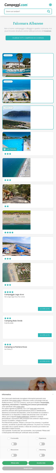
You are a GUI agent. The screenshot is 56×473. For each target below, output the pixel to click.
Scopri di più (40, 69)
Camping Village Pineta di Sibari (36, 243)
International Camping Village (38, 111)
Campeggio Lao (32, 163)
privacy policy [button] (16, 400)
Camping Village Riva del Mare (38, 85)
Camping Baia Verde (13, 321)
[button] (53, 394)
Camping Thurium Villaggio (36, 216)
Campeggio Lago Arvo (14, 294)
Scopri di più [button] (28, 468)
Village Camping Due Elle (35, 137)
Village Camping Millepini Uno (37, 189)
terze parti (33, 408)
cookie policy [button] (20, 406)
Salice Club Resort (33, 59)
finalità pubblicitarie (23, 416)
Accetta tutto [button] (41, 463)
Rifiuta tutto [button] (15, 463)
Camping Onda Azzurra (35, 268)
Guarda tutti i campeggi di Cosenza (28, 38)
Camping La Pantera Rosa (15, 347)
